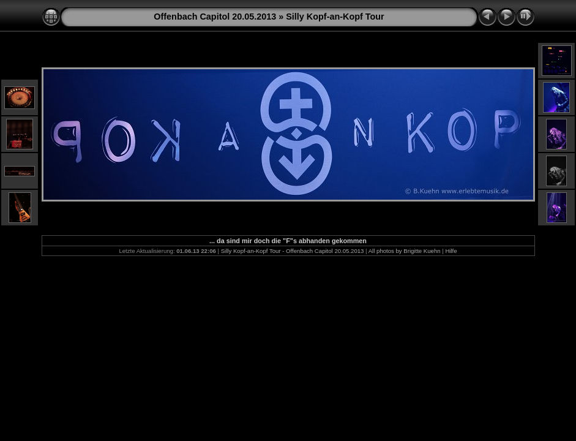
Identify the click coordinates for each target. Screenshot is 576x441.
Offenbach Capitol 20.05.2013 (215, 16)
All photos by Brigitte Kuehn (404, 250)
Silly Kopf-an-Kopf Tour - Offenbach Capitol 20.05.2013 (292, 250)
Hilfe (451, 250)
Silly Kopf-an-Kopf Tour (335, 16)
